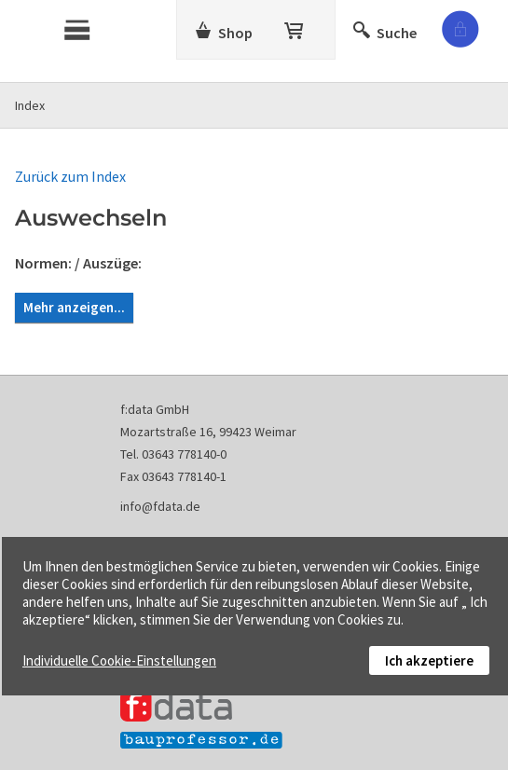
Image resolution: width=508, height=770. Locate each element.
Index (30, 105)
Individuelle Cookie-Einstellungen (119, 660)
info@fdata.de (160, 506)
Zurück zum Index (70, 176)
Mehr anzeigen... (74, 307)
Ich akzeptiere (429, 660)
